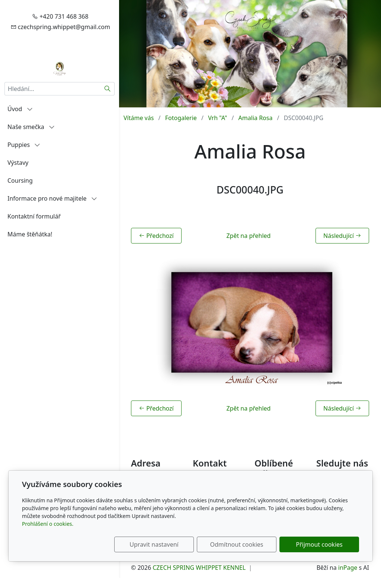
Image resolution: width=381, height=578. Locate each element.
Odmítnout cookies (249, 544)
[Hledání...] (52, 88)
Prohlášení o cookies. (47, 523)
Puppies (23, 145)
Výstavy (17, 162)
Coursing (20, 180)
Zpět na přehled (248, 236)
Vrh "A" (217, 118)
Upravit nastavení (174, 544)
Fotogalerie (181, 118)
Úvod (20, 109)
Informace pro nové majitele (52, 198)
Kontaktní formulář (34, 216)
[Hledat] (108, 88)
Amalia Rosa (255, 118)
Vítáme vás (139, 118)
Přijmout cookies (323, 544)
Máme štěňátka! (29, 234)
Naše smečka (31, 127)
